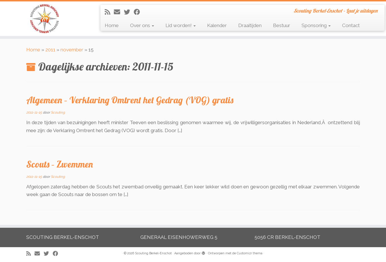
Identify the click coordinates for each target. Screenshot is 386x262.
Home (112, 25)
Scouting (58, 112)
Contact (351, 25)
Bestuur (281, 25)
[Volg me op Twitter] (129, 12)
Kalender (217, 25)
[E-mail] (119, 12)
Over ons (142, 25)
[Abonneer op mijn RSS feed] (109, 12)
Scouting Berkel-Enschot (153, 253)
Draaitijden (250, 25)
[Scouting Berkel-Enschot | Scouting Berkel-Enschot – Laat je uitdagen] (44, 18)
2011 (50, 50)
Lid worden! (180, 25)
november (71, 50)
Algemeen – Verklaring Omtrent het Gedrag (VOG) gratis (129, 100)
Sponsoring (316, 25)
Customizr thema (249, 253)
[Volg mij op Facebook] (139, 12)
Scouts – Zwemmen (59, 164)
